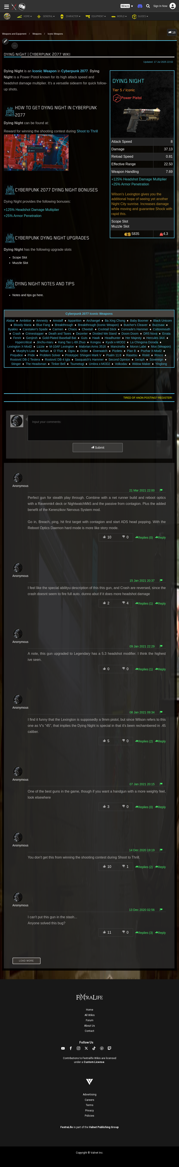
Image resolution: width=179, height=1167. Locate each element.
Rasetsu (131, 355)
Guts (84, 338)
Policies (89, 1115)
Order (84, 351)
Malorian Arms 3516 (92, 346)
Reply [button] (160, 537)
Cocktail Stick (107, 329)
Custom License (94, 1062)
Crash (16, 333)
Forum (89, 1020)
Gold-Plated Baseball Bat (59, 338)
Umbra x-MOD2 (99, 364)
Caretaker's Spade (35, 329)
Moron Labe (138, 346)
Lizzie (40, 346)
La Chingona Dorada (144, 342)
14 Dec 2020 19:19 (141, 850)
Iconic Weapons (55, 34)
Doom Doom (130, 333)
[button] (126, 6)
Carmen (58, 329)
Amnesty (42, 320)
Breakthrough (64, 325)
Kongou (95, 342)
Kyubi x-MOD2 (115, 342)
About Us (89, 1025)
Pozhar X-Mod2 (151, 351)
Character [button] (69, 16)
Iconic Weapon (44, 71)
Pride (31, 355)
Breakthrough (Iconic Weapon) (98, 325)
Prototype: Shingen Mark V (83, 355)
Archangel (93, 320)
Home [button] (24, 16)
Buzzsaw (158, 325)
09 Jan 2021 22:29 (142, 646)
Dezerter (82, 333)
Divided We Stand (105, 333)
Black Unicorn (162, 320)
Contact (89, 1030)
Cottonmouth (161, 329)
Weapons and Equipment (14, 34)
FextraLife (66, 1127)
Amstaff (58, 320)
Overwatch (100, 351)
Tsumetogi (77, 364)
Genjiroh (32, 338)
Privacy (89, 1110)
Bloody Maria (22, 325)
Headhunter (113, 338)
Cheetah (87, 329)
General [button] (45, 16)
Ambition (25, 320)
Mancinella (118, 346)
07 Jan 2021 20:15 (142, 784)
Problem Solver (50, 355)
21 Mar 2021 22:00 (142, 490)
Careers (89, 1099)
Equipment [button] (95, 16)
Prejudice (16, 355)
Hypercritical (23, 342)
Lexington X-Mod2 (19, 346)
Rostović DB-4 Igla (57, 359)
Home (89, 1009)
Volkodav (121, 364)
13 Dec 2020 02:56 (141, 910)
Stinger (16, 364)
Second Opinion (119, 359)
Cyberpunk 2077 (74, 71)
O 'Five (58, 351)
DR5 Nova (150, 333)
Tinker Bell (58, 364)
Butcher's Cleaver (136, 325)
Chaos (72, 329)
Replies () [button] (144, 537)
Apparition (75, 320)
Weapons (36, 34)
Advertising (89, 1094)
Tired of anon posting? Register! (147, 397)
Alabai (10, 320)
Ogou (71, 351)
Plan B (131, 351)
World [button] (118, 16)
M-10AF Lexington (61, 346)
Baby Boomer (139, 320)
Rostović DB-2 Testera (25, 359)
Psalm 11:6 (113, 355)
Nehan (44, 351)
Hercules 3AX (155, 338)
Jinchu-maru (45, 342)
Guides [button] (139, 16)
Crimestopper (34, 333)
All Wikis (90, 1015)
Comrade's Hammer (134, 329)
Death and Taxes (60, 333)
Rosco (158, 355)
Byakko (13, 329)
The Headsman (36, 364)
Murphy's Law (25, 351)
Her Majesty (133, 338)
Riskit (145, 355)
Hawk (96, 338)
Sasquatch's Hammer (89, 359)
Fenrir (17, 338)
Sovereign (156, 359)
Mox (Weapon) (161, 346)
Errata (166, 333)
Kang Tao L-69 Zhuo (72, 342)
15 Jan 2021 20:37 (142, 580)
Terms (89, 1105)
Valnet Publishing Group (104, 1127)
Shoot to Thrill (87, 131)
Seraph (140, 359)
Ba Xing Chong (115, 320)
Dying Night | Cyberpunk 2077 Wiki (37, 54)
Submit (97, 447)
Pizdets (117, 351)
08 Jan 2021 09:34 (142, 712)
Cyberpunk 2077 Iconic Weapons (89, 313)
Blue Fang (43, 325)
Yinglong (161, 364)
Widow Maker (141, 364)
